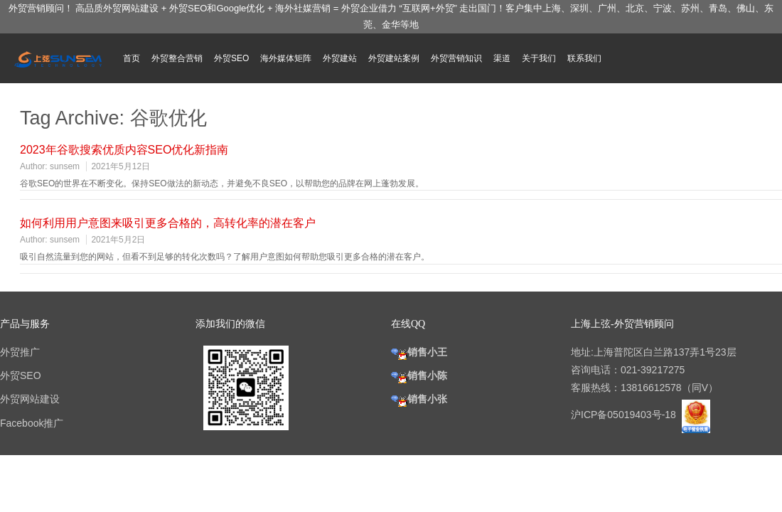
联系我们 (584, 58)
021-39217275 (653, 369)
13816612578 (651, 387)
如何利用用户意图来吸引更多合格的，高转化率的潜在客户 (168, 223)
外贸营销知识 (456, 58)
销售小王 (419, 352)
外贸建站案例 (393, 58)
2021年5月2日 (118, 240)
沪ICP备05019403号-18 (625, 414)
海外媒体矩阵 (285, 58)
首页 (131, 58)
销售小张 (419, 399)
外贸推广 (20, 352)
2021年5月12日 (120, 166)
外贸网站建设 (30, 399)
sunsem (65, 166)
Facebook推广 (31, 423)
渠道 (501, 58)
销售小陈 (419, 375)
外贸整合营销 (177, 58)
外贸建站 (340, 58)
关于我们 (539, 58)
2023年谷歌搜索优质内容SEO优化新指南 (124, 150)
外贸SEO (231, 58)
